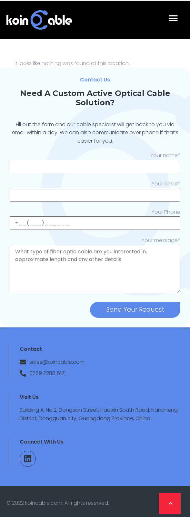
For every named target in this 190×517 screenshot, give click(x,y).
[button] (173, 18)
